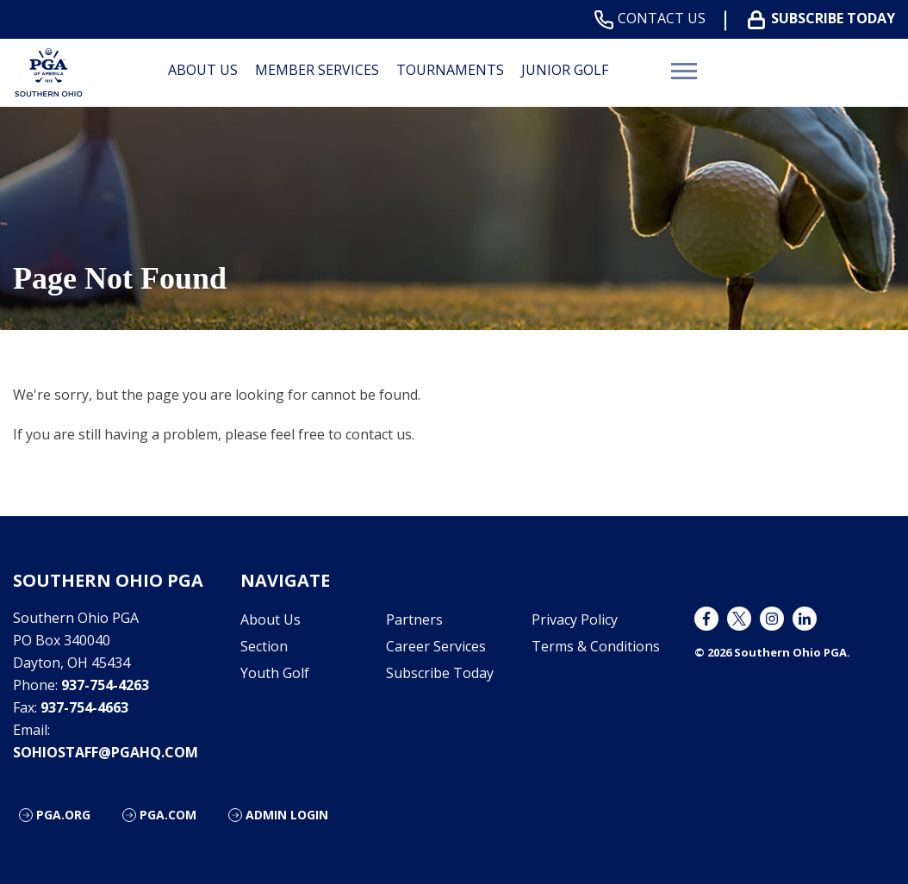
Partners (414, 619)
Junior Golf (564, 69)
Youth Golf (274, 672)
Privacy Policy (575, 619)
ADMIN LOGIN (287, 814)
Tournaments (450, 69)
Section (264, 646)
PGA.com (168, 814)
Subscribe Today (825, 18)
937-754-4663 (84, 707)
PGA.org (63, 814)
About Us (203, 69)
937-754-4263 (105, 684)
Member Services (317, 69)
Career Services (436, 646)
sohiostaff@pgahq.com (105, 752)
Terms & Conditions (596, 646)
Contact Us (653, 18)
